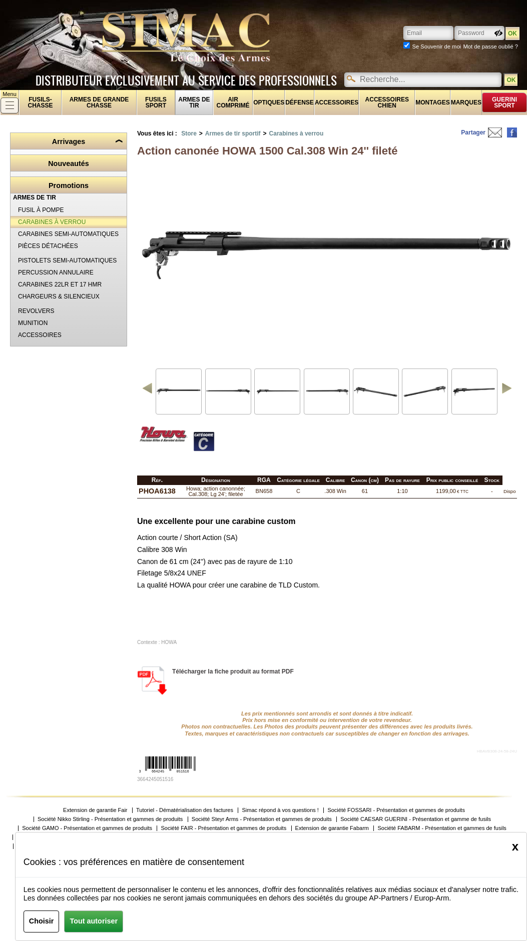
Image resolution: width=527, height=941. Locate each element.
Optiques (268, 102)
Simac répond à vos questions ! (280, 810)
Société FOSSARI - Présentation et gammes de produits (396, 810)
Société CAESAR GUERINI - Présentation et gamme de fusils (415, 819)
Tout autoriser (94, 921)
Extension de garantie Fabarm (332, 828)
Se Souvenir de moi (436, 47)
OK (510, 80)
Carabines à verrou (296, 133)
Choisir (41, 921)
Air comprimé (233, 102)
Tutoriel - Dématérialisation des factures (184, 810)
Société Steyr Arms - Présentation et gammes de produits (262, 819)
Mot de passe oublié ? (490, 47)
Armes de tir (194, 102)
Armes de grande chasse (99, 102)
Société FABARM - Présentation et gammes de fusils (441, 828)
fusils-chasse (40, 102)
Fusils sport (156, 102)
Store (189, 133)
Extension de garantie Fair (95, 810)
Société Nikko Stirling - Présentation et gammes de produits (110, 819)
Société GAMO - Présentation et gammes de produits (87, 828)
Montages (432, 102)
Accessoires (336, 102)
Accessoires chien (387, 102)
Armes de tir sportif (233, 133)
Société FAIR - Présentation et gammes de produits (223, 828)
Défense (299, 102)
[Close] (515, 846)
